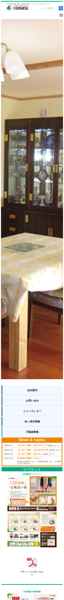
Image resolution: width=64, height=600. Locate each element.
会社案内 (32, 390)
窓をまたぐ (38, 454)
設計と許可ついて (41, 445)
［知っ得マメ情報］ (24, 445)
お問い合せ (32, 400)
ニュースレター (32, 411)
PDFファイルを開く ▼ (32, 565)
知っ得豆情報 (32, 421)
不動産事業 (32, 432)
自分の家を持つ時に (41, 450)
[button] (60, 301)
